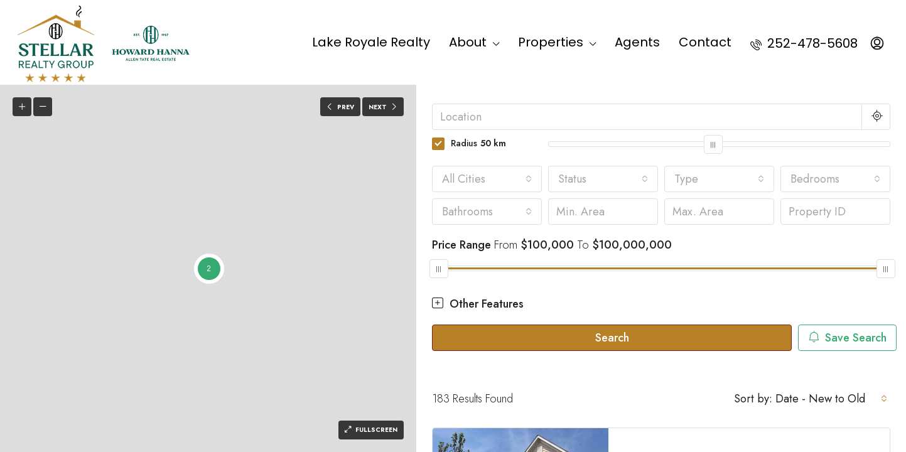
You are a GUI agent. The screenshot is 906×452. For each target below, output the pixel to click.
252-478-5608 (804, 43)
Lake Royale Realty (371, 42)
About (468, 42)
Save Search (847, 338)
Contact (705, 42)
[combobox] (487, 179)
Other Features (478, 304)
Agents (637, 42)
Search (612, 338)
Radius (469, 143)
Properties (550, 42)
